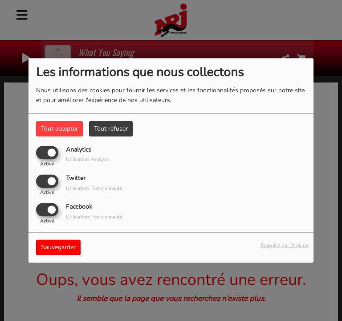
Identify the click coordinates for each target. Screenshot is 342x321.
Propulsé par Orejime (285, 246)
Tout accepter (59, 128)
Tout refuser (111, 128)
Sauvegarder (58, 247)
